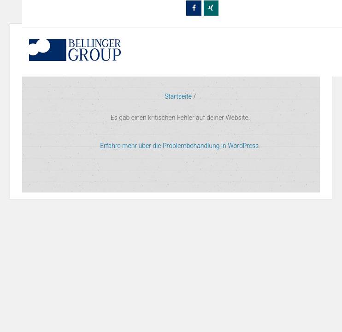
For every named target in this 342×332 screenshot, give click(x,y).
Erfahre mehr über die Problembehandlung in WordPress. (180, 145)
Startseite (178, 96)
